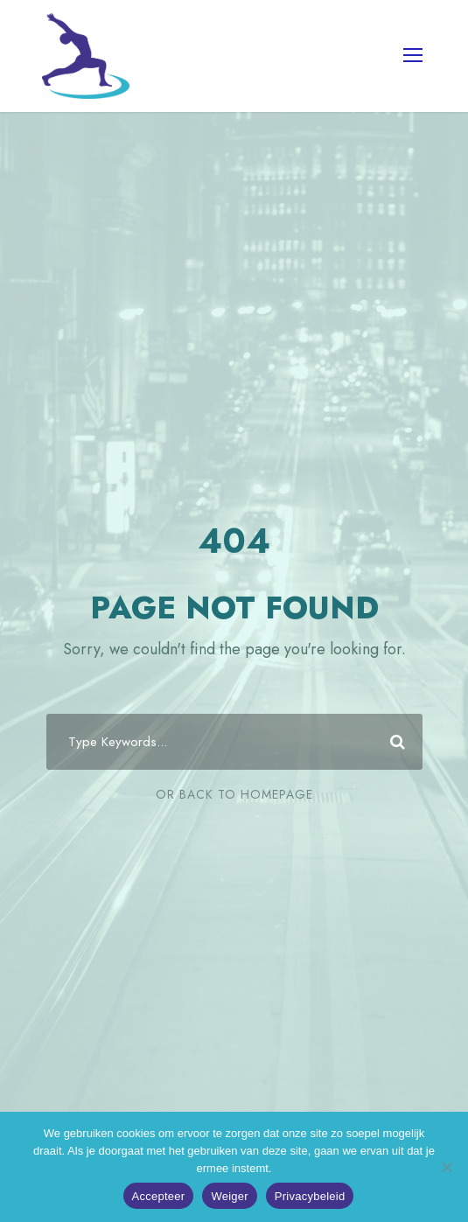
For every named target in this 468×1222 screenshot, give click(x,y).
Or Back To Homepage (234, 794)
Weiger (229, 1196)
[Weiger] (446, 1167)
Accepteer (158, 1196)
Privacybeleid (310, 1196)
